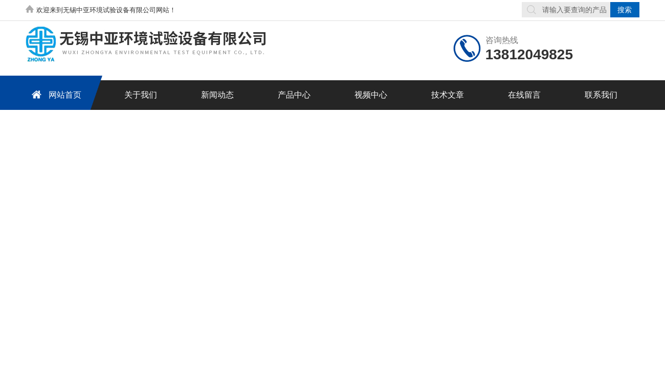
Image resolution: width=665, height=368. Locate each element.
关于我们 (140, 94)
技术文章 (447, 94)
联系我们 (601, 94)
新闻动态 (217, 94)
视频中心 (370, 94)
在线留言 (524, 94)
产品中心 (294, 94)
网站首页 (54, 94)
